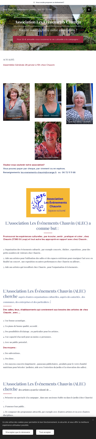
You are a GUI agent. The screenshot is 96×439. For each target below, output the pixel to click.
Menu (88, 9)
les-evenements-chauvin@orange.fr (39, 172)
